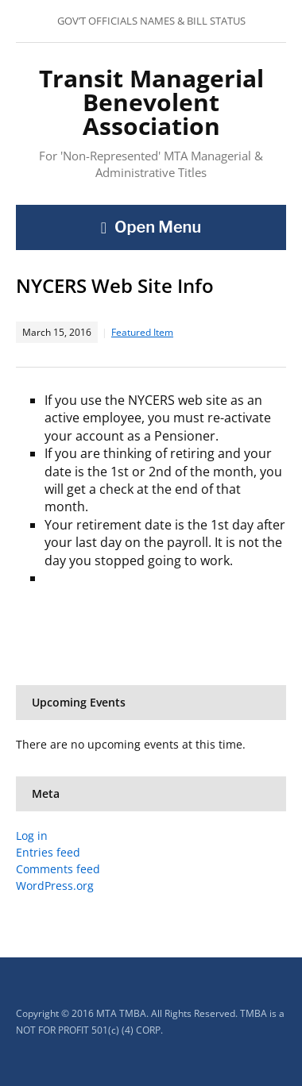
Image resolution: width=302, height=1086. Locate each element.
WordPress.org (55, 885)
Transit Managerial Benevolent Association (151, 102)
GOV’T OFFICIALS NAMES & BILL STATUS (151, 20)
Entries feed (48, 852)
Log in (32, 835)
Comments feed (58, 868)
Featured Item (142, 332)
